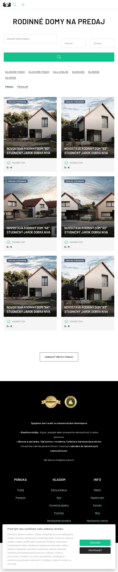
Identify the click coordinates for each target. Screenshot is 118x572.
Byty (59, 497)
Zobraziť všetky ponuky (59, 357)
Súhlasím (95, 542)
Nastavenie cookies (97, 520)
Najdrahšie (78, 72)
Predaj (9, 86)
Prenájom (22, 86)
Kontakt (97, 505)
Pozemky (59, 512)
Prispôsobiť (95, 550)
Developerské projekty (59, 520)
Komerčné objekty (59, 505)
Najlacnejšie (60, 72)
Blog (97, 512)
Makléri (97, 489)
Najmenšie (93, 72)
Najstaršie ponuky (39, 72)
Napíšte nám (97, 497)
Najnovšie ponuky (15, 72)
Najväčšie (10, 77)
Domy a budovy (59, 489)
